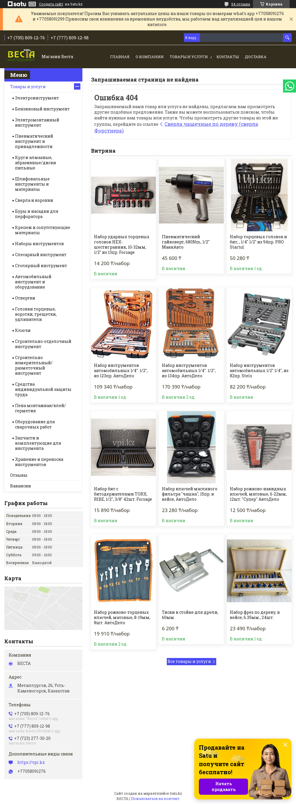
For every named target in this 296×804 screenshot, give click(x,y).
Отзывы (18, 475)
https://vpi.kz (31, 762)
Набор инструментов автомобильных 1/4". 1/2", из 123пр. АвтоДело (121, 370)
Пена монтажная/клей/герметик (40, 408)
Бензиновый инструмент (42, 109)
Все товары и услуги (189, 661)
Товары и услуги (189, 56)
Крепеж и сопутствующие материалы (42, 230)
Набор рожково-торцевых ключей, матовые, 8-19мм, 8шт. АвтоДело (122, 617)
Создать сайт (51, 4)
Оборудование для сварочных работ (35, 424)
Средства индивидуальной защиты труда (43, 389)
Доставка (256, 56)
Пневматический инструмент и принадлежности (34, 141)
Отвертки (25, 298)
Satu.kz (176, 793)
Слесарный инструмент (40, 254)
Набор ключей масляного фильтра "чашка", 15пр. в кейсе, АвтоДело (189, 494)
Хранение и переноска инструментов (39, 461)
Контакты (228, 56)
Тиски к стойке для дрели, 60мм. (190, 615)
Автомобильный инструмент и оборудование (33, 282)
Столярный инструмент (41, 265)
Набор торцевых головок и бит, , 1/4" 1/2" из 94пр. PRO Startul (258, 242)
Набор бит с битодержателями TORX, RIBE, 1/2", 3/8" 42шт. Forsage (123, 494)
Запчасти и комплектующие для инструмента (38, 443)
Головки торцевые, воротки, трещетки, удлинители (36, 314)
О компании (150, 56)
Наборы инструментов (39, 243)
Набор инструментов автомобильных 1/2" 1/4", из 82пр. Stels (259, 370)
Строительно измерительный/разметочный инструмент (34, 365)
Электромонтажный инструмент (37, 122)
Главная (120, 56)
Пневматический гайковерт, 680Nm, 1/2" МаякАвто (186, 242)
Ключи (23, 330)
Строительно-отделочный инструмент (43, 344)
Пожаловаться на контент (155, 798)
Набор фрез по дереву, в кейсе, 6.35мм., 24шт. (255, 615)
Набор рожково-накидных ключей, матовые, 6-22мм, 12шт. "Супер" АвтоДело (258, 494)
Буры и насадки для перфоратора (36, 213)
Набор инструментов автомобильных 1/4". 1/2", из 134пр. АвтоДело (189, 370)
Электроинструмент (37, 98)
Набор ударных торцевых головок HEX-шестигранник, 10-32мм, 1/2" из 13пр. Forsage (121, 244)
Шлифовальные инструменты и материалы (32, 184)
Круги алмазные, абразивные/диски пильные (35, 163)
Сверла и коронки (34, 200)
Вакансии (20, 486)
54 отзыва (240, 4)
